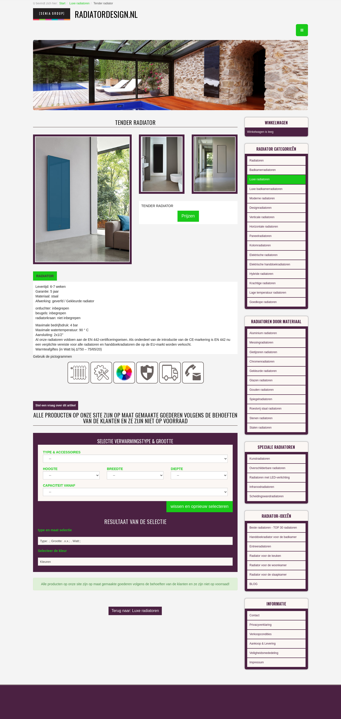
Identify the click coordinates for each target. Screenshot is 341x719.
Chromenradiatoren (262, 361)
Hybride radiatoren (261, 274)
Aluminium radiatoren (263, 333)
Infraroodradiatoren (262, 487)
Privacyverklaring (261, 624)
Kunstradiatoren (260, 458)
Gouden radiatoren (262, 389)
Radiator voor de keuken (265, 556)
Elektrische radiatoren (264, 255)
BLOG (254, 584)
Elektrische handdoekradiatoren (270, 264)
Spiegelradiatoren (261, 399)
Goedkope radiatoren (263, 302)
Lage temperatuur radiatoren (268, 292)
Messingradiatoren (261, 342)
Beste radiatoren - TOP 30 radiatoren (273, 527)
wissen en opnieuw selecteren (199, 506)
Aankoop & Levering (263, 643)
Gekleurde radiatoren (263, 371)
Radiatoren (257, 160)
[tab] (45, 276)
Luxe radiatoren (79, 3)
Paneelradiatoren (261, 236)
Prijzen (188, 216)
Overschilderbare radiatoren (268, 468)
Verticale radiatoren (262, 217)
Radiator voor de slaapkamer (268, 574)
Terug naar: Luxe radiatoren (135, 611)
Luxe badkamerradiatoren (266, 189)
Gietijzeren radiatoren (263, 352)
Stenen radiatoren (261, 418)
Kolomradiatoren (260, 245)
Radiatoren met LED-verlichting (270, 477)
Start (62, 3)
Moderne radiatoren (262, 198)
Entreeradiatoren (260, 546)
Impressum (257, 662)
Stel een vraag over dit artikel (55, 405)
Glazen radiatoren (261, 380)
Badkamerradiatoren (263, 170)
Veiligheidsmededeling (264, 653)
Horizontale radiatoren (264, 226)
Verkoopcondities (261, 634)
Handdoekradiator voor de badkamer (273, 537)
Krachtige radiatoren (263, 283)
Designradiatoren (261, 207)
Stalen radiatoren (261, 427)
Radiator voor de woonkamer (268, 565)
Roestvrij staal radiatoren (266, 408)
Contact (254, 615)
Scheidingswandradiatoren (267, 496)
